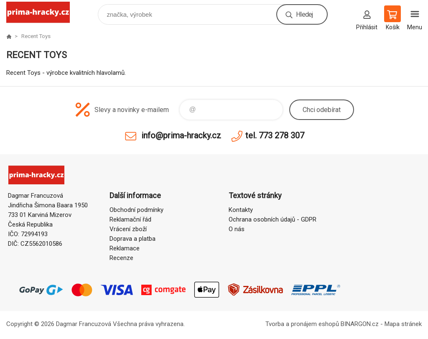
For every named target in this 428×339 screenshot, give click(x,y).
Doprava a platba (132, 238)
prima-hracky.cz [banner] (43, 12)
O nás (237, 229)
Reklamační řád (130, 219)
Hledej (304, 14)
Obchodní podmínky (136, 210)
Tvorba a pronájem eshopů (302, 324)
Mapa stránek (403, 324)
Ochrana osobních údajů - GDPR (272, 219)
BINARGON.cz (360, 324)
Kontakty (241, 210)
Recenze (121, 258)
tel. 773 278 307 (274, 135)
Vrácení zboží (128, 229)
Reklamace (125, 248)
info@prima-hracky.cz (181, 135)
